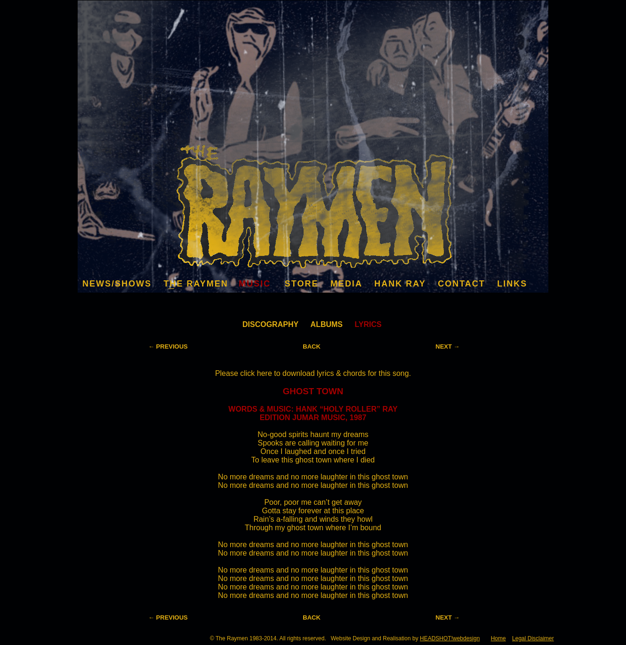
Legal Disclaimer (533, 638)
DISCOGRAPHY (270, 324)
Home (498, 638)
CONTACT (461, 283)
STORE (302, 283)
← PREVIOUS (168, 346)
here (265, 373)
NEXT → (447, 346)
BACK (312, 346)
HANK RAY (399, 283)
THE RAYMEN (195, 283)
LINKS (512, 283)
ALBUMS (327, 324)
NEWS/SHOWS (117, 283)
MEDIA (346, 283)
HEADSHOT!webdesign (450, 638)
